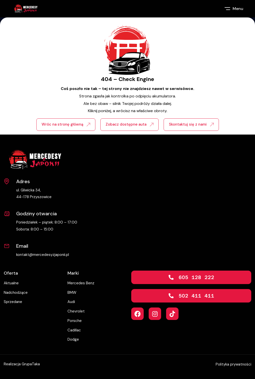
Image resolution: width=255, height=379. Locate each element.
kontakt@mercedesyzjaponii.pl (42, 254)
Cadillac (74, 330)
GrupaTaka (31, 364)
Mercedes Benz (80, 283)
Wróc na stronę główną (66, 124)
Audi (71, 301)
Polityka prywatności (233, 364)
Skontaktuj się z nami (191, 124)
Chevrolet (76, 311)
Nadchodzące (16, 292)
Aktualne (11, 283)
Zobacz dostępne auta (129, 124)
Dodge (73, 339)
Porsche (74, 320)
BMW (71, 292)
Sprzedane (13, 301)
